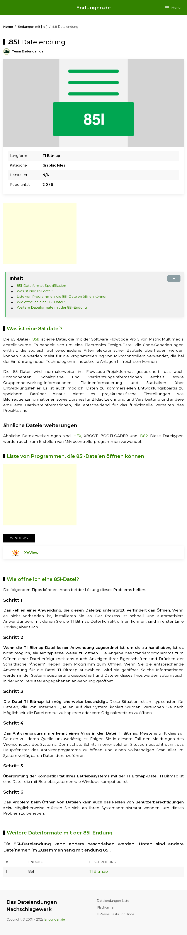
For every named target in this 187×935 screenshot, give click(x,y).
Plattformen (106, 907)
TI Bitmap (98, 871)
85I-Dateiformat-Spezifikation (41, 285)
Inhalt (16, 278)
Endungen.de (93, 8)
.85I (35, 339)
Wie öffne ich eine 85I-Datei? (41, 302)
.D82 (143, 436)
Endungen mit (33, 27)
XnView (31, 553)
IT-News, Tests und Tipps (115, 914)
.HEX (77, 436)
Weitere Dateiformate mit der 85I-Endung (52, 307)
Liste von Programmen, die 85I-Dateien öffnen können (62, 296)
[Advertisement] (39, 233)
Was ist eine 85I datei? (35, 291)
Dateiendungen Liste (113, 901)
